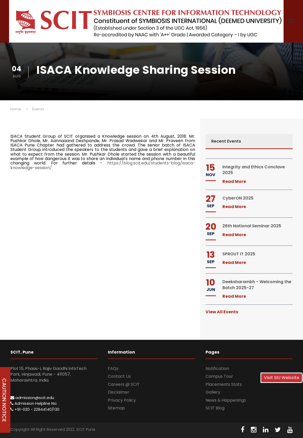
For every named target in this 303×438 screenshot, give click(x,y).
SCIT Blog (215, 408)
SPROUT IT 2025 (238, 254)
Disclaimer (118, 392)
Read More (234, 181)
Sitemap (116, 408)
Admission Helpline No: (33, 403)
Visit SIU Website (281, 378)
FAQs (113, 368)
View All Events (222, 312)
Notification (217, 368)
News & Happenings (226, 400)
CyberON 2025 (237, 198)
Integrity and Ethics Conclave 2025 (253, 170)
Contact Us (119, 376)
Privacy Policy (122, 400)
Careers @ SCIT (124, 384)
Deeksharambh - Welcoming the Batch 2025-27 (256, 284)
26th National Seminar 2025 (251, 226)
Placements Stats (224, 384)
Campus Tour (219, 376)
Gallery (213, 392)
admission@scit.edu (32, 397)
